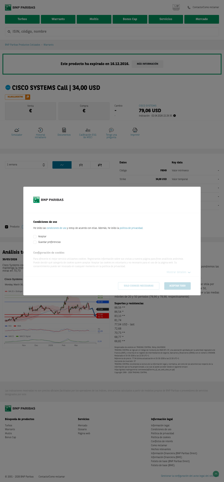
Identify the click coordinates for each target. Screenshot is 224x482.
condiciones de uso (56, 228)
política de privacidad (131, 228)
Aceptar (42, 236)
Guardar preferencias (49, 242)
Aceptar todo (177, 286)
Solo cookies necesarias (139, 286)
